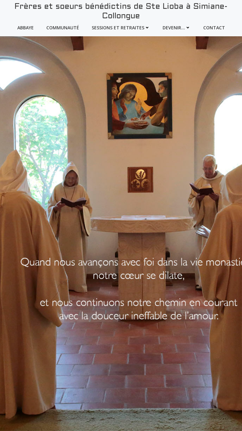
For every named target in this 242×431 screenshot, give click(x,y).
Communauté (62, 28)
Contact (214, 28)
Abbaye (25, 28)
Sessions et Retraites (121, 28)
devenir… (177, 28)
